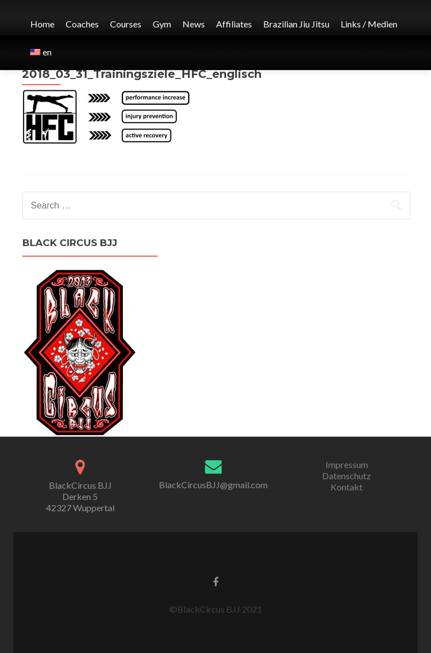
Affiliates (234, 23)
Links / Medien (369, 23)
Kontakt (347, 486)
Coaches (82, 23)
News (193, 23)
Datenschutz (346, 475)
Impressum (346, 464)
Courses (125, 23)
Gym (162, 23)
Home (42, 23)
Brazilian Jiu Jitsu (296, 23)
